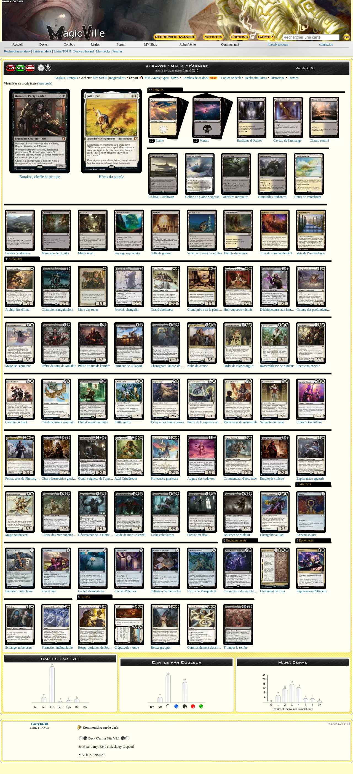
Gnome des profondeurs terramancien (321, 309)
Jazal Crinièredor (125, 478)
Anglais (60, 78)
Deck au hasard (83, 51)
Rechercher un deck (17, 51)
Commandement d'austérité (205, 647)
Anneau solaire (306, 535)
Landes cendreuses (17, 253)
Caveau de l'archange (287, 140)
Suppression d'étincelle (311, 591)
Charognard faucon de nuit (168, 366)
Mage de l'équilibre (18, 366)
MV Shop (150, 44)
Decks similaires (256, 78)
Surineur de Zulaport (128, 366)
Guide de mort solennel (129, 535)
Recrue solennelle (308, 366)
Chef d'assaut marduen (93, 422)
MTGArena (149, 78)
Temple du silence (236, 253)
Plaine (160, 140)
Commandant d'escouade (240, 478)
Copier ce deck (231, 78)
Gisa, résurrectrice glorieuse (60, 478)
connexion (326, 44)
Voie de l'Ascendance (310, 253)
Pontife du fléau (197, 535)
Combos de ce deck (200, 78)
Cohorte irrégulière (309, 422)
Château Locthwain (162, 197)
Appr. (165, 78)
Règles (95, 44)
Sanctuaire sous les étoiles (204, 253)
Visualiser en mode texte (20, 83)
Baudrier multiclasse (19, 591)
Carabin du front (16, 422)
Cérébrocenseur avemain (58, 422)
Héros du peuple (111, 177)
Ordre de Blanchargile (238, 366)
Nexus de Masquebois (201, 591)
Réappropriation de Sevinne (96, 647)
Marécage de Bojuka (55, 253)
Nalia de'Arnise (197, 366)
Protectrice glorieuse (164, 478)
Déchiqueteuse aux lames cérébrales (284, 309)
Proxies (117, 51)
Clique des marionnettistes (59, 535)
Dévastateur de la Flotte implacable (101, 535)
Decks (43, 44)
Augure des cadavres (201, 478)
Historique (278, 78)
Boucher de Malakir (237, 535)
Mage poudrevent (16, 535)
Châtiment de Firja (272, 591)
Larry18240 (190, 70)
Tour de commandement (276, 253)
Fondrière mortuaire (234, 197)
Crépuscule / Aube (126, 647)
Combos (69, 44)
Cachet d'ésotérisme (91, 591)
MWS (175, 78)
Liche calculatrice (163, 535)
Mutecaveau (86, 253)
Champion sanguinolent (57, 309)
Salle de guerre (161, 253)
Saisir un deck (42, 51)
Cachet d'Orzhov (125, 591)
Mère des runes (88, 309)
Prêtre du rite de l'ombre (94, 366)
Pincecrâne (49, 591)
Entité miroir (123, 422)
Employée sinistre (272, 478)
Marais (204, 140)
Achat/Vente (187, 44)
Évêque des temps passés (167, 422)
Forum (121, 44)
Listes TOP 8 (62, 51)
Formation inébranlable (57, 647)
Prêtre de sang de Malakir (59, 366)
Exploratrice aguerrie (310, 478)
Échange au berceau (18, 647)
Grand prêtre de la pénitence (206, 309)
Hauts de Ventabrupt (307, 197)
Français (72, 78)
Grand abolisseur (162, 309)
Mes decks (103, 51)
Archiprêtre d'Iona (17, 309)
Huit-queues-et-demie (238, 309)
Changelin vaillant (272, 535)
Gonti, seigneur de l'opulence (97, 478)
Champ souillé (319, 140)
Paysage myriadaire (127, 253)
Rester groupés (161, 647)
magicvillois (117, 78)
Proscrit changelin (126, 309)
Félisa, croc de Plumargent (23, 478)
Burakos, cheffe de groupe (39, 177)
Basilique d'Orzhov (249, 140)
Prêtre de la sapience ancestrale (208, 422)
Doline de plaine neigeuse (202, 197)
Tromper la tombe (235, 647)
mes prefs (44, 83)
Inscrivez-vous (278, 44)
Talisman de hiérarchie (166, 591)
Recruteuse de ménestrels (240, 422)
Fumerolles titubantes (272, 197)
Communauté (230, 44)
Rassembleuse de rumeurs (277, 366)
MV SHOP (100, 78)
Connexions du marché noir (242, 591)
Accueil (17, 44)
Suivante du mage (272, 422)
